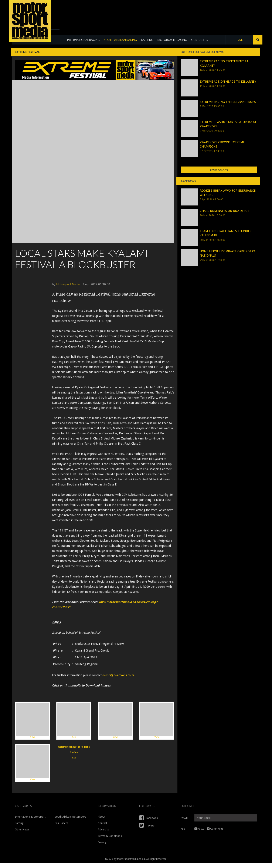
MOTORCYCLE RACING (173, 43)
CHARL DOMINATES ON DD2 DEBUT (224, 211)
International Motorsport (30, 816)
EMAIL (184, 818)
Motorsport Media (68, 284)
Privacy (102, 842)
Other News (22, 829)
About (101, 816)
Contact (102, 823)
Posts (199, 828)
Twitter (147, 825)
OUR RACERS (200, 43)
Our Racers (61, 823)
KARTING (148, 43)
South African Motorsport (70, 816)
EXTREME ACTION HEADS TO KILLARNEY (228, 81)
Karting (19, 823)
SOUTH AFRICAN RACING (121, 43)
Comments (215, 828)
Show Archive (219, 169)
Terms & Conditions (110, 835)
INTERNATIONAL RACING (84, 43)
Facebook (148, 818)
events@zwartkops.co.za (118, 675)
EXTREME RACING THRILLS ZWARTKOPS (228, 101)
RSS (183, 828)
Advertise (103, 829)
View (32, 720)
